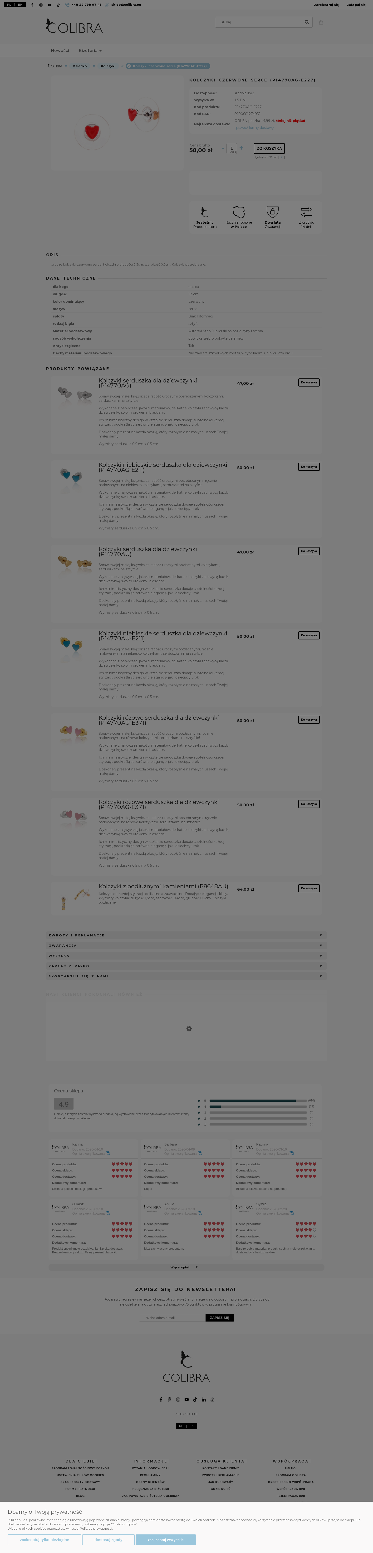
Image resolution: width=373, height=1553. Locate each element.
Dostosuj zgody (108, 1540)
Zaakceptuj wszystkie (166, 1540)
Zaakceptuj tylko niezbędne (44, 1540)
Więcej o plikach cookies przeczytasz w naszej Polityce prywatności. (60, 1528)
